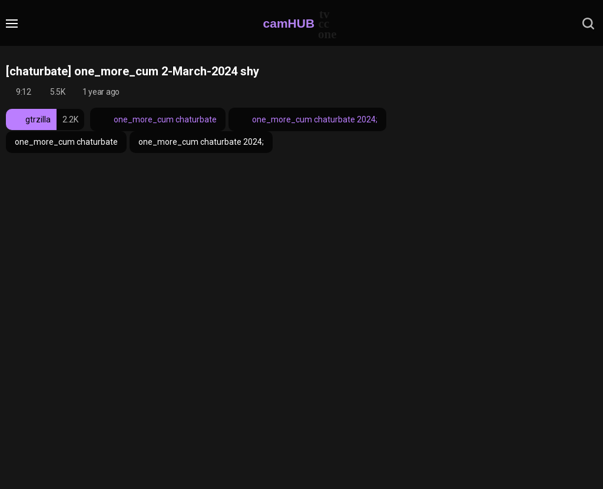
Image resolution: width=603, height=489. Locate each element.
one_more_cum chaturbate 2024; (307, 119)
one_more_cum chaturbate (158, 119)
